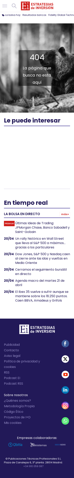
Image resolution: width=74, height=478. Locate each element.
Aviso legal (12, 355)
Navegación (4, 6)
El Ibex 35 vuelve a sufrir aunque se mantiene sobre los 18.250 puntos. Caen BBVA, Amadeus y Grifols (41, 296)
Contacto (11, 350)
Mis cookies (13, 423)
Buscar (14, 6)
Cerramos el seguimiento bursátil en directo (41, 271)
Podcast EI (12, 378)
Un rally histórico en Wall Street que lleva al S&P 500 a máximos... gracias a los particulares (40, 243)
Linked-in (65, 390)
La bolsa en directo (22, 214)
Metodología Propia (19, 406)
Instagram (65, 405)
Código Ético (13, 411)
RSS (6, 372)
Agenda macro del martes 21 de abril (40, 283)
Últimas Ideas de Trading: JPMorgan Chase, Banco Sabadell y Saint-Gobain (42, 227)
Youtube (65, 374)
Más (64, 214)
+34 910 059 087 (33, 466)
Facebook (65, 343)
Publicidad (12, 344)
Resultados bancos (34, 15)
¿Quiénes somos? (17, 400)
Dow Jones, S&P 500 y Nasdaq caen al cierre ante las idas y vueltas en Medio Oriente (42, 258)
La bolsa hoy (13, 15)
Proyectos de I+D (17, 417)
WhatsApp (65, 421)
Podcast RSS (13, 383)
